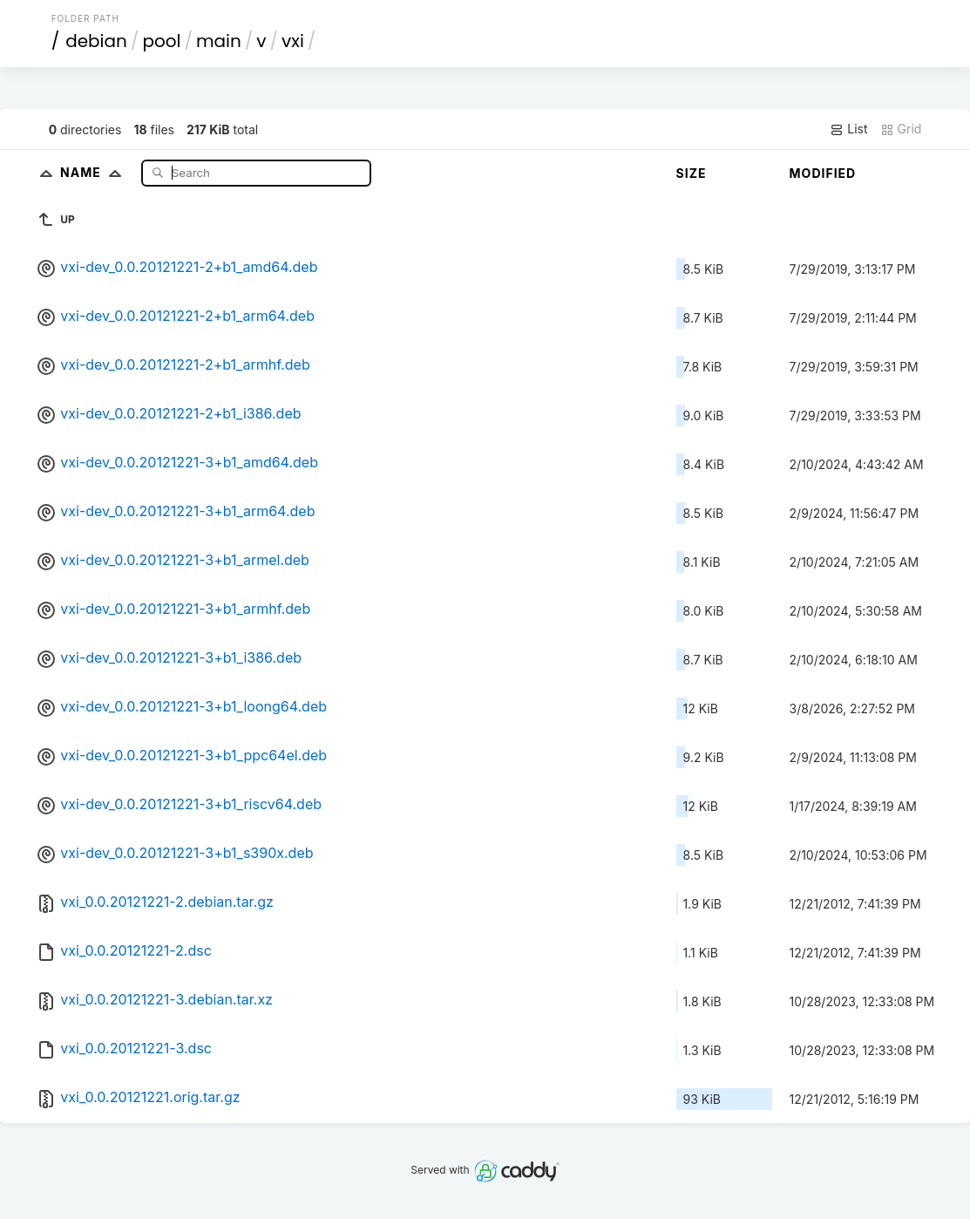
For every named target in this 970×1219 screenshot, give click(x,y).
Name (94, 172)
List (848, 129)
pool (161, 41)
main (218, 41)
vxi (293, 41)
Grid (901, 129)
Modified (823, 173)
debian (96, 41)
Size (691, 173)
